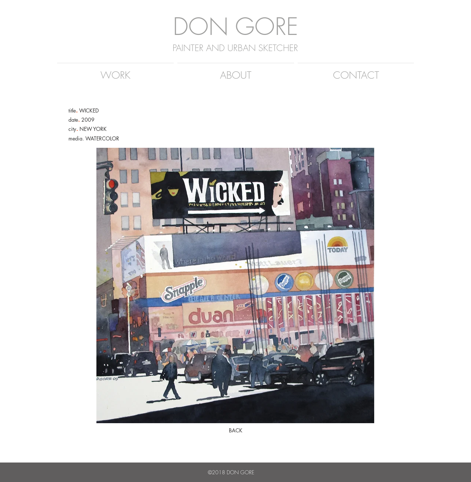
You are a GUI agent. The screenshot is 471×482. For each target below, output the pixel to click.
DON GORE (235, 26)
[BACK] (235, 430)
